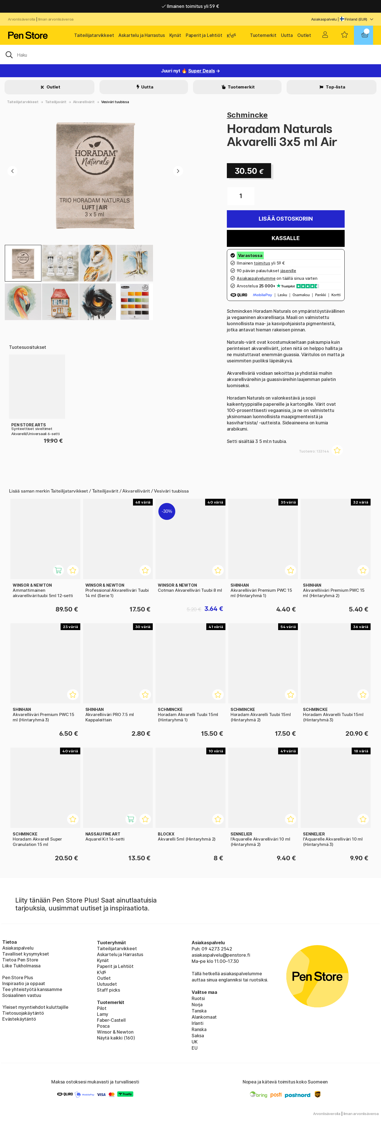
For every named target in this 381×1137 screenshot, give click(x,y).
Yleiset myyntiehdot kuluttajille (35, 1007)
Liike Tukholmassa (21, 965)
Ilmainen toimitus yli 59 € (190, 6)
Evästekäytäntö (19, 1019)
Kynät (175, 35)
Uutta (287, 35)
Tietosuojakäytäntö (23, 1013)
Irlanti (197, 1023)
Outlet (304, 35)
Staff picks (108, 990)
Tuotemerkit (263, 35)
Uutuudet (107, 984)
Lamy (102, 1014)
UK (195, 1042)
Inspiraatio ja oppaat (23, 983)
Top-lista (335, 87)
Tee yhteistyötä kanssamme (32, 989)
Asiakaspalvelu (324, 19)
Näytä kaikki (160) (116, 1038)
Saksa (198, 1035)
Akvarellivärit (84, 102)
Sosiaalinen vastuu (21, 995)
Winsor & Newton (115, 1032)
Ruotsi (198, 998)
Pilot (102, 1008)
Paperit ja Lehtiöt (204, 35)
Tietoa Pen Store (20, 960)
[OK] (190, 54)
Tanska (199, 1011)
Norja (197, 1004)
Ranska (199, 1029)
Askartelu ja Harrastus (141, 35)
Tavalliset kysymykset (25, 954)
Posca (103, 1026)
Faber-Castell (111, 1020)
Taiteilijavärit (56, 102)
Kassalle (286, 238)
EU (195, 1048)
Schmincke (247, 114)
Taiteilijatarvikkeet (94, 35)
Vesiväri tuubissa (115, 102)
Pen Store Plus (17, 977)
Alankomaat (204, 1017)
